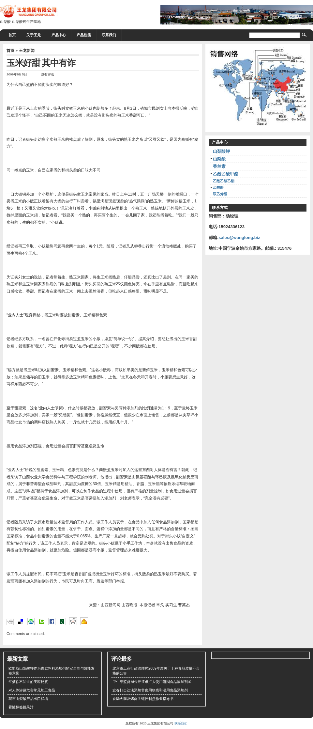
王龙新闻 (27, 50)
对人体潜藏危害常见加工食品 (31, 690)
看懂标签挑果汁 (21, 707)
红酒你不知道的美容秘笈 (28, 682)
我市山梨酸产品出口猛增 (28, 699)
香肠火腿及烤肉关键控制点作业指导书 (142, 699)
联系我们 (109, 35)
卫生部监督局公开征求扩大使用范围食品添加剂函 (151, 682)
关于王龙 (33, 35)
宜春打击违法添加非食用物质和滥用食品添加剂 (150, 690)
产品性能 (84, 35)
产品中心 (59, 35)
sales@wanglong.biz (239, 237)
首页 (12, 35)
